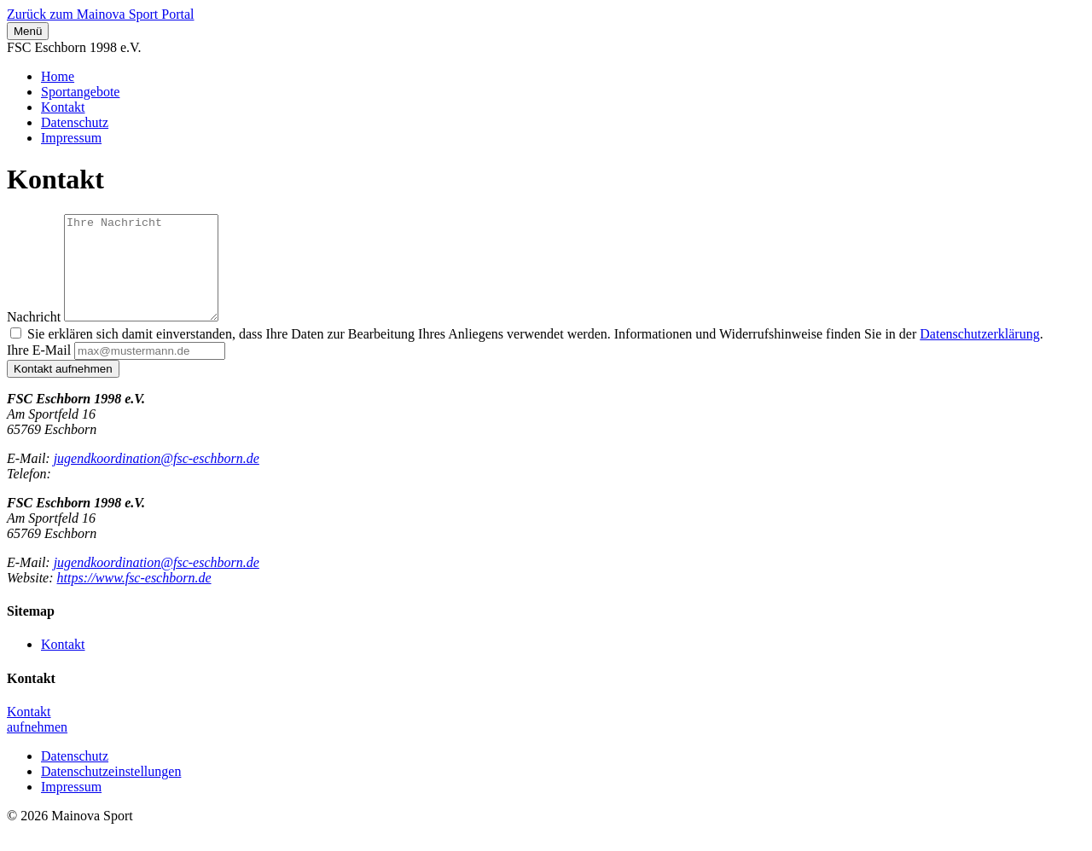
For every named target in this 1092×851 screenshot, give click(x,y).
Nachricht (34, 337)
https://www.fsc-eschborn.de (134, 598)
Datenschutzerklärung (979, 354)
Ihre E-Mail (39, 370)
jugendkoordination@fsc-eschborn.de (156, 479)
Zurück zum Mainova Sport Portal (101, 14)
